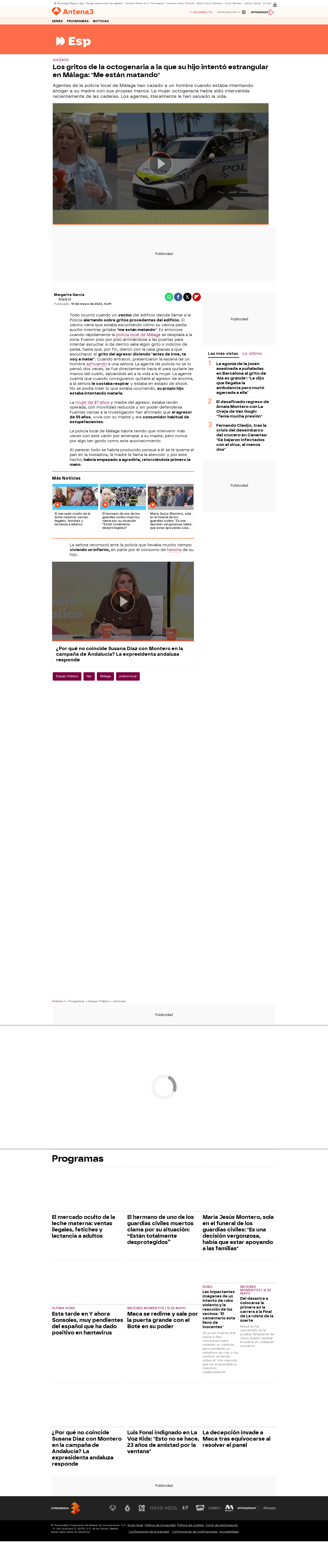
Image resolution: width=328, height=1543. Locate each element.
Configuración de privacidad (149, 1533)
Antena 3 (58, 1003)
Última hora (63, 1310)
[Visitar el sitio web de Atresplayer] (249, 1510)
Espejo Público (67, 678)
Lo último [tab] (252, 355)
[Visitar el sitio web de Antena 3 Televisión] (112, 1510)
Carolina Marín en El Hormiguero (142, 3)
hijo (89, 678)
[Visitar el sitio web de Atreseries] (185, 1510)
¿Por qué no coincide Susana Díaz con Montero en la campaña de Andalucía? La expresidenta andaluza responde (119, 656)
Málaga (105, 678)
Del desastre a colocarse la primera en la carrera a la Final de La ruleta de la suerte (256, 1311)
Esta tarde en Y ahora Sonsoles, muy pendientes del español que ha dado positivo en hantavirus (87, 1325)
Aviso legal (135, 1527)
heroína (174, 551)
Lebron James (248, 3)
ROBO (207, 1289)
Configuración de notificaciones (195, 1533)
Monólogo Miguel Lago (69, 3)
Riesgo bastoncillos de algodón (102, 3)
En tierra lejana (268, 3)
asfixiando (96, 366)
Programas (78, 22)
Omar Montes (229, 3)
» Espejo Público (98, 1003)
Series (57, 22)
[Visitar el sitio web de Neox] (142, 1510)
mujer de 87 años (92, 404)
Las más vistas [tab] (223, 355)
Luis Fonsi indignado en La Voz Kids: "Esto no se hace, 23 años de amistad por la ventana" (163, 1443)
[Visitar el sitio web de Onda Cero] (200, 1510)
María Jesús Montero (206, 3)
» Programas (75, 1003)
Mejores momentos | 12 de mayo (156, 1310)
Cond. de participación (222, 1527)
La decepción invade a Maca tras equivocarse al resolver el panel (236, 1440)
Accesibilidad (228, 1533)
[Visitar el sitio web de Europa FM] (214, 1510)
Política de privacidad (160, 1527)
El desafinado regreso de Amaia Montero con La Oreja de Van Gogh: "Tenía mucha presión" (242, 410)
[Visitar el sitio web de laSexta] (127, 1510)
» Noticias (118, 1003)
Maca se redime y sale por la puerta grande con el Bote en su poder (162, 1322)
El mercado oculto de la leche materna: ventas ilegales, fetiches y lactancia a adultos (83, 1228)
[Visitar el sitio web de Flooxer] (269, 1510)
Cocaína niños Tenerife (177, 3)
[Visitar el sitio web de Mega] (171, 1510)
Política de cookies (190, 1527)
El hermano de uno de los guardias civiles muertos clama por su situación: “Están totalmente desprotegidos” (160, 1231)
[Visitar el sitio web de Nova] (156, 1510)
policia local (128, 678)
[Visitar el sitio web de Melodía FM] (229, 1510)
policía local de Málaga (138, 336)
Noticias (101, 22)
